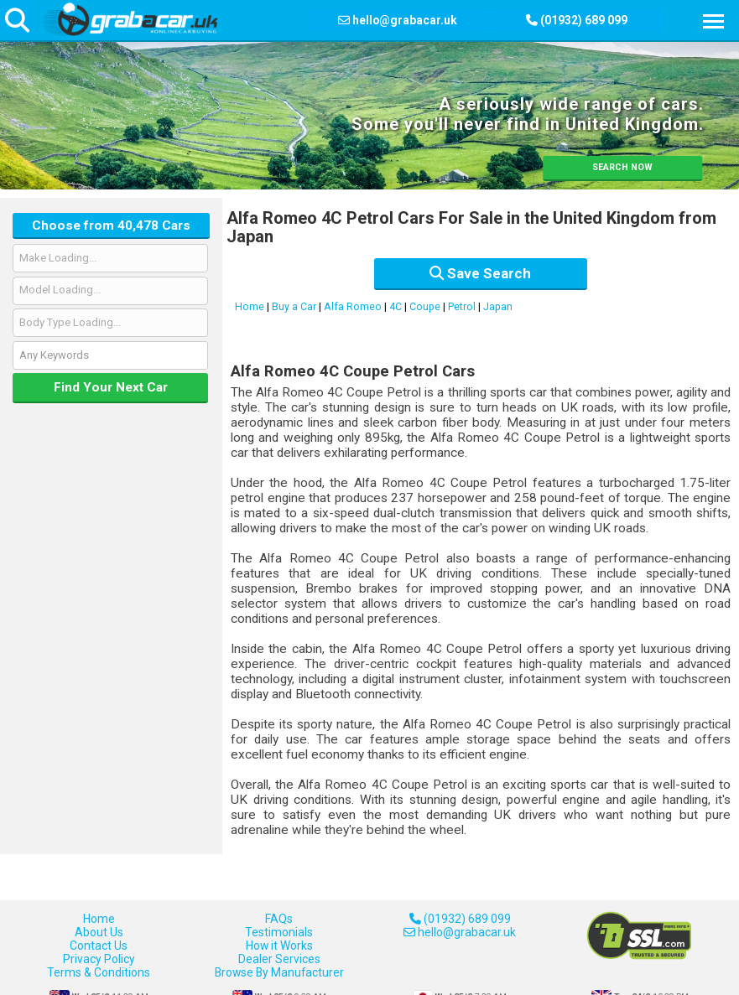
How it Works (279, 945)
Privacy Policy (99, 959)
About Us (99, 932)
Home (249, 307)
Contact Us (99, 945)
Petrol (462, 307)
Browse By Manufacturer (279, 972)
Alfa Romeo (353, 307)
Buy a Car (294, 307)
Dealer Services (279, 959)
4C (395, 307)
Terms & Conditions (98, 972)
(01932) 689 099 (460, 918)
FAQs (279, 918)
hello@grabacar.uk (404, 20)
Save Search (480, 273)
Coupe (424, 307)
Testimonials (279, 932)
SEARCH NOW (622, 167)
